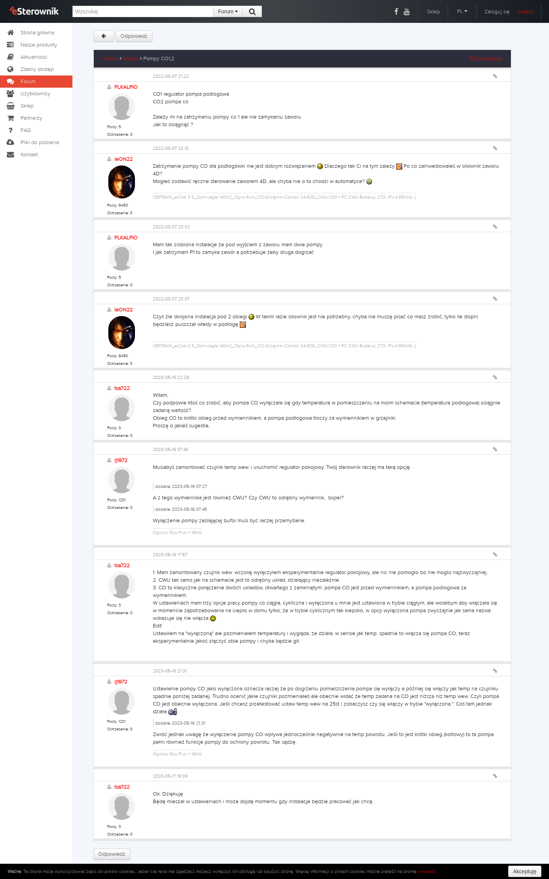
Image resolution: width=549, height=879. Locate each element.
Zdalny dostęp (30, 69)
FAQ (18, 130)
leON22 (123, 159)
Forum (228, 11)
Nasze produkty (31, 45)
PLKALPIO (126, 87)
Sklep (433, 11)
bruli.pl (130, 58)
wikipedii (427, 871)
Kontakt (22, 154)
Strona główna (30, 32)
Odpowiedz (134, 36)
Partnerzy (24, 118)
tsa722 (122, 388)
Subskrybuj (485, 58)
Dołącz (525, 11)
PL (462, 11)
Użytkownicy (28, 93)
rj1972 (120, 460)
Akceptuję (524, 871)
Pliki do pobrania (32, 142)
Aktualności (26, 57)
